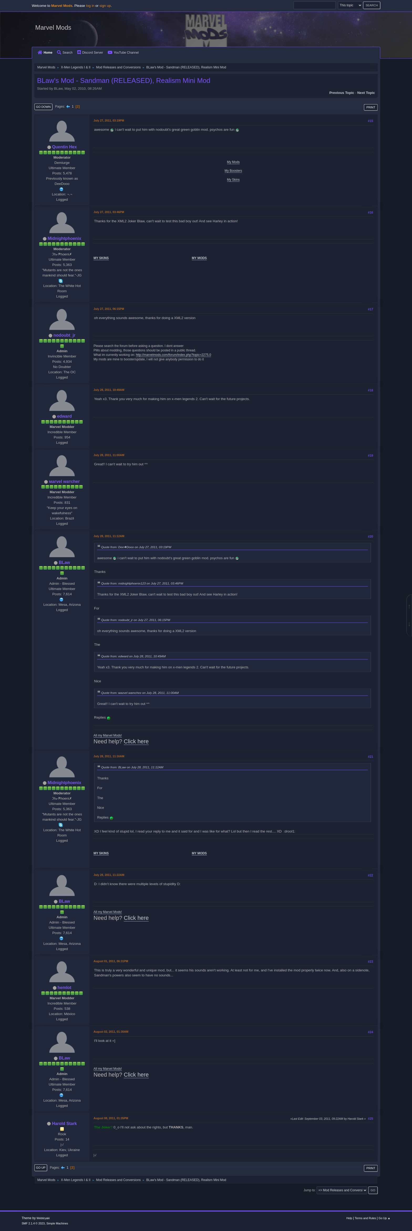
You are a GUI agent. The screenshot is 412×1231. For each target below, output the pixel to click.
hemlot (64, 987)
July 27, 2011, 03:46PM (109, 212)
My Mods (233, 162)
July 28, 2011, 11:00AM (109, 455)
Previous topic (341, 93)
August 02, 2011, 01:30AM (111, 1031)
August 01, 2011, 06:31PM (111, 961)
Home (45, 52)
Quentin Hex (64, 147)
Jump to (309, 1190)
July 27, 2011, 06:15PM (109, 308)
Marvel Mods (53, 27)
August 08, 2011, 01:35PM (111, 1118)
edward (64, 416)
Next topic (366, 93)
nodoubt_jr (64, 335)
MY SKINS (101, 258)
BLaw (64, 562)
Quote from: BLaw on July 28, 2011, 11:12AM (132, 767)
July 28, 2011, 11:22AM (109, 874)
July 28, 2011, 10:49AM (109, 389)
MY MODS (199, 258)
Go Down (43, 106)
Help (349, 1218)
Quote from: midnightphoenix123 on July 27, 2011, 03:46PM (142, 583)
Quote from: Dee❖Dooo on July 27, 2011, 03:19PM (136, 547)
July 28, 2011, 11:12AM (109, 536)
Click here (136, 741)
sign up (105, 6)
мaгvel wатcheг (64, 481)
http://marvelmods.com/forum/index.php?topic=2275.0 (173, 355)
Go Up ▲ (384, 1218)
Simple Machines (57, 1223)
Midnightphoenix (64, 238)
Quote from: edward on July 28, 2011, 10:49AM (133, 656)
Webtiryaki (43, 1218)
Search (65, 52)
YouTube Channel (123, 52)
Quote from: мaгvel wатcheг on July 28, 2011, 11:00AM (140, 692)
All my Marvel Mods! (108, 735)
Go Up (40, 1167)
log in (90, 6)
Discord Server (90, 52)
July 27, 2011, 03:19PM (109, 120)
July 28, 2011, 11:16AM (109, 756)
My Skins (233, 179)
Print (370, 107)
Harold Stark (64, 1123)
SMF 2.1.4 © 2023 (33, 1223)
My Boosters (233, 171)
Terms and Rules (365, 1218)
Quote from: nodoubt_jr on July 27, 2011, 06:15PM (135, 620)
